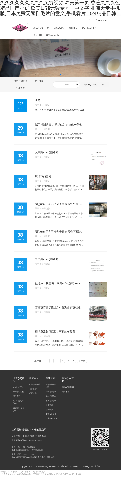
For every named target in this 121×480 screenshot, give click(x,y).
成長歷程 (17, 402)
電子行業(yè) (51, 398)
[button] (60, 74)
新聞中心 (103, 85)
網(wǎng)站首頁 (41, 28)
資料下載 (65, 398)
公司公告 (20, 88)
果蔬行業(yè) (51, 407)
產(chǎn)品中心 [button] (89, 28)
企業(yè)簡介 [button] (59, 28)
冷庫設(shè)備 (52, 425)
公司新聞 (39, 81)
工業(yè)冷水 (51, 420)
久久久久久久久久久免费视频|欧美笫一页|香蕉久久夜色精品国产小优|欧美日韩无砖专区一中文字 (40, 479)
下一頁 (82, 365)
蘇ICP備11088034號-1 (70, 471)
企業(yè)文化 (18, 398)
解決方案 (50, 384)
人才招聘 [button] (37, 35)
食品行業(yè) (51, 402)
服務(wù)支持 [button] (52, 35)
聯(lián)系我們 (68, 393)
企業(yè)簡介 (19, 386)
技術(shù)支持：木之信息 (91, 471)
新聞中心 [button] (73, 28)
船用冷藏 (49, 411)
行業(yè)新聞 (21, 81)
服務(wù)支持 (68, 386)
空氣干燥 (49, 416)
